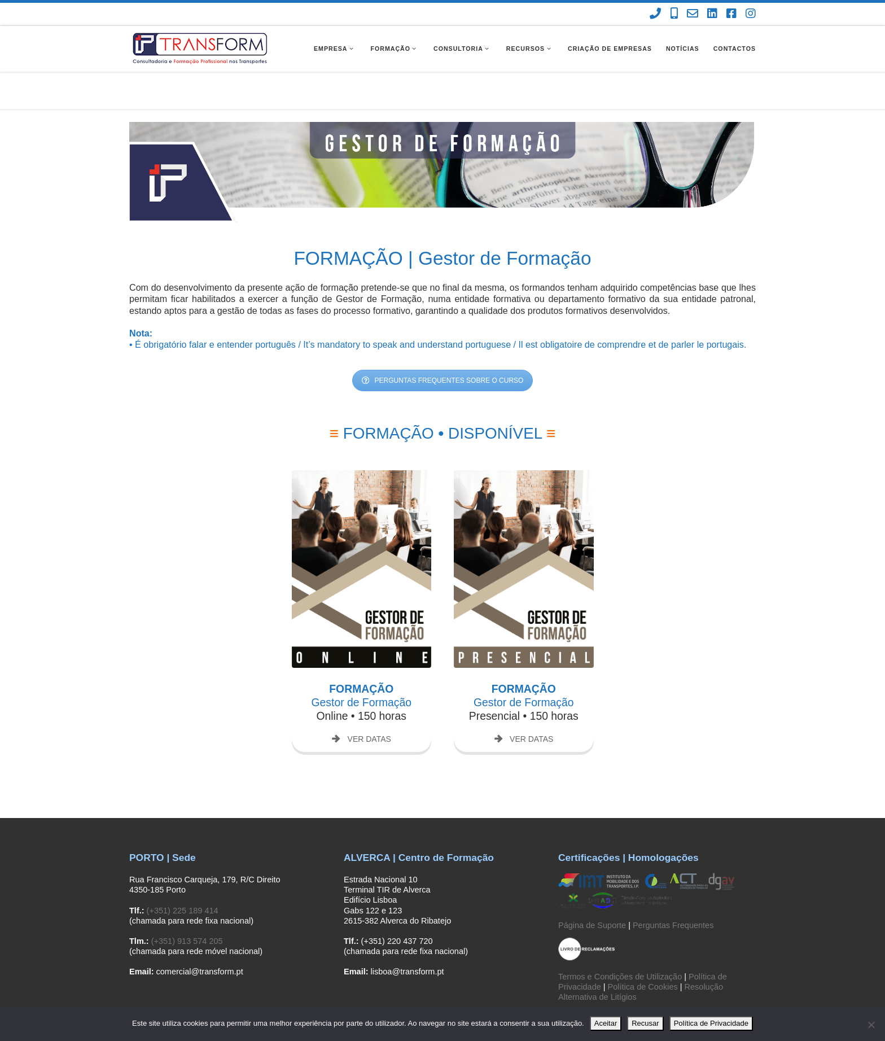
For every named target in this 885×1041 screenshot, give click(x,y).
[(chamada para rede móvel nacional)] (674, 13)
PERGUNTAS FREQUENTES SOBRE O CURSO (443, 343)
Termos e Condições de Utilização (620, 938)
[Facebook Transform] (731, 13)
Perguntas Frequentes (673, 887)
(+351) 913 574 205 (187, 903)
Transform (178, 1006)
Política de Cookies (643, 948)
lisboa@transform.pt (407, 934)
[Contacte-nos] (692, 13)
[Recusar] (871, 1024)
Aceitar (605, 1023)
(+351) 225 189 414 (182, 872)
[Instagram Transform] (751, 13)
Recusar (645, 1023)
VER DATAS (361, 701)
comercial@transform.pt (199, 934)
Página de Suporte (592, 887)
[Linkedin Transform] (712, 13)
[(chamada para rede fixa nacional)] (655, 13)
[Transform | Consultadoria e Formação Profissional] (199, 47)
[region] (442, 135)
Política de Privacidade (711, 1023)
